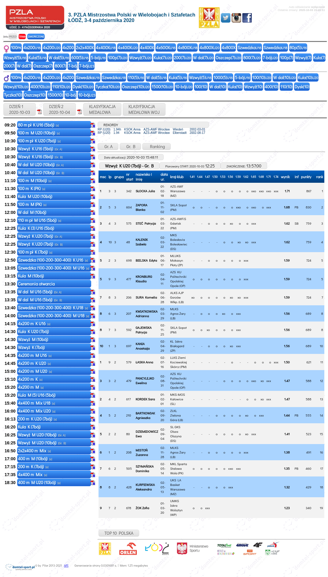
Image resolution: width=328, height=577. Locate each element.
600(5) (80, 58)
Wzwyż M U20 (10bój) (41, 435)
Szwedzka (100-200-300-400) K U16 (53, 260)
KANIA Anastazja (143, 346)
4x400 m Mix (32, 474)
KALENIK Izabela (142, 241)
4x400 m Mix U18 (36, 403)
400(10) (40, 87)
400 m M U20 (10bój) (39, 482)
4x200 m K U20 (34, 363)
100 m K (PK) (31, 188)
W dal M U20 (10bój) (41, 164)
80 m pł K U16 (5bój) (38, 125)
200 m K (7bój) (33, 466)
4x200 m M (31, 387)
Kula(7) (163, 58)
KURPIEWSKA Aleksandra (145, 486)
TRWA (22, 36)
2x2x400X (85, 47)
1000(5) (223, 77)
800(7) (252, 58)
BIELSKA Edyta (146, 260)
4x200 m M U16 (35, 355)
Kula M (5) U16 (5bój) (37, 395)
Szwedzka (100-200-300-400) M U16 (53, 268)
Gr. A (108, 146)
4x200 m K (30, 379)
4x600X (166, 47)
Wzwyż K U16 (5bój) (40, 149)
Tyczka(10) (107, 87)
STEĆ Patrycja (146, 223)
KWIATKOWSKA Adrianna (147, 313)
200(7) (182, 58)
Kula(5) (37, 58)
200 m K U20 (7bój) (37, 419)
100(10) (261, 77)
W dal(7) (203, 58)
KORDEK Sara (145, 399)
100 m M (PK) (32, 204)
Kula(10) (308, 77)
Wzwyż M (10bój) (33, 339)
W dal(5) (59, 58)
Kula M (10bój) (31, 276)
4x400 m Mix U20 (36, 411)
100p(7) (117, 58)
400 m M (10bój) (35, 458)
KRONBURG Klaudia (144, 278)
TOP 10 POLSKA (118, 533)
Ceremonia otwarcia (37, 284)
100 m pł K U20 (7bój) (39, 141)
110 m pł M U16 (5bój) (39, 220)
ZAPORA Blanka (141, 207)
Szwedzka (249, 47)
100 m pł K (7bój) (35, 252)
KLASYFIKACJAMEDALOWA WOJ (144, 109)
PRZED (13, 36)
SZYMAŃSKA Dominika (145, 468)
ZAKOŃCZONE (36, 36)
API (66, 566)
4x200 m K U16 (34, 323)
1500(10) (162, 87)
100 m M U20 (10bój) (39, 133)
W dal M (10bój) (32, 212)
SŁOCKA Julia (145, 191)
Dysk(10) (83, 87)
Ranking (156, 146)
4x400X (105, 47)
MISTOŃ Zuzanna (142, 452)
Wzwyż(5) (15, 58)
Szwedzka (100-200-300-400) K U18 (53, 308)
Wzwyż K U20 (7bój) (40, 236)
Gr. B (130, 146)
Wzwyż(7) (140, 58)
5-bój (98, 58)
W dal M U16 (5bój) (40, 292)
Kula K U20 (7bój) (34, 331)
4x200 (32, 47)
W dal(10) (284, 77)
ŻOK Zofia (142, 507)
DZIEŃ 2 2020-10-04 (59, 109)
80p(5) (298, 47)
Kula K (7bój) (30, 427)
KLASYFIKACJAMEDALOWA (102, 109)
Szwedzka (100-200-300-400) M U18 (53, 315)
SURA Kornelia (146, 297)
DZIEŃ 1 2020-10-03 (19, 109)
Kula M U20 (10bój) (35, 196)
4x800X (187, 47)
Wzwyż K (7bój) (32, 347)
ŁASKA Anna (144, 362)
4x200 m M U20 (35, 371)
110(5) (136, 77)
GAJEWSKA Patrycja (143, 329)
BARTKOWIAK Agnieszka (145, 415)
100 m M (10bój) (34, 180)
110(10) (61, 87)
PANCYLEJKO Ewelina (145, 380)
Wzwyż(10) (16, 87)
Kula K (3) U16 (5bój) (36, 228)
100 (16, 47)
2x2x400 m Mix (34, 451)
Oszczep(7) (228, 58)
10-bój (183, 87)
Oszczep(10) (135, 87)
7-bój (270, 58)
